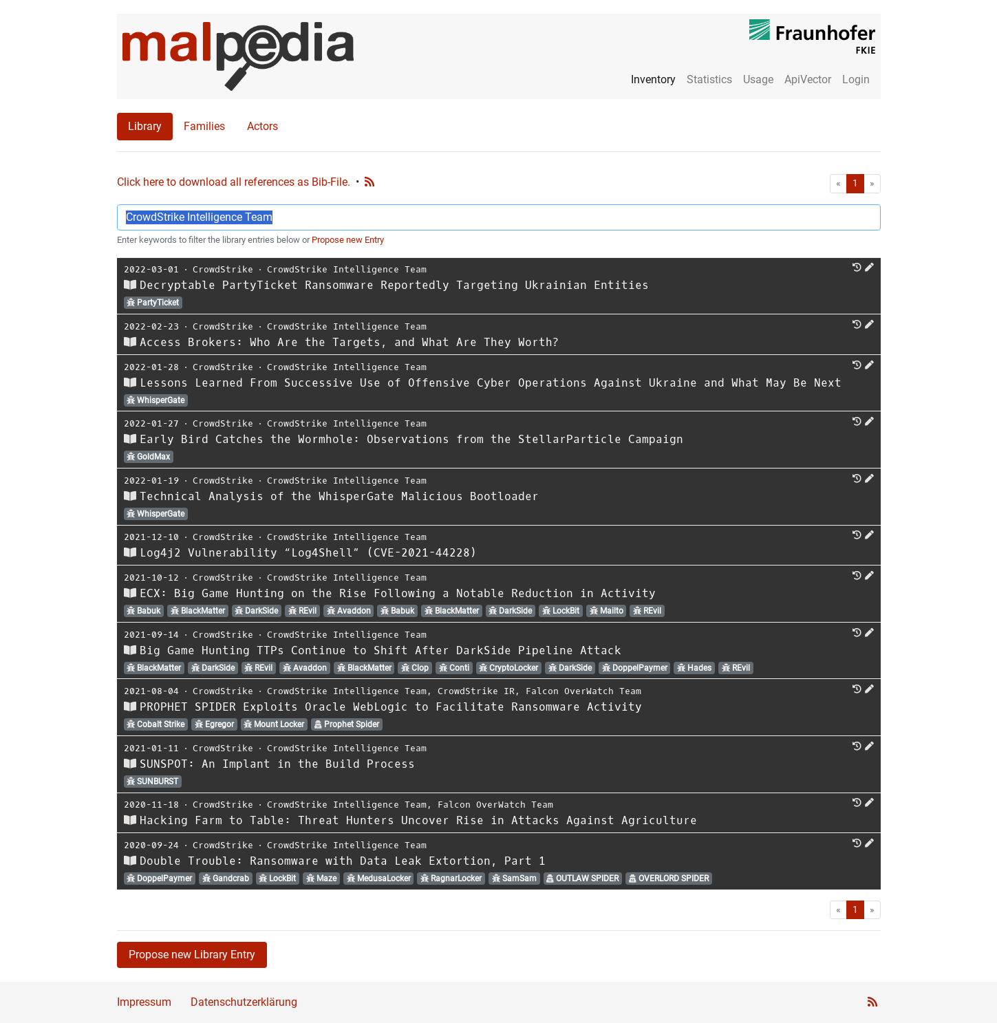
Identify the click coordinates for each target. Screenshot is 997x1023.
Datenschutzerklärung (244, 1002)
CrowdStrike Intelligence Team (347, 269)
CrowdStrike (223, 269)
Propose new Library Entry (192, 954)
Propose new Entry (348, 240)
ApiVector (807, 79)
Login (856, 79)
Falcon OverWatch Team (583, 691)
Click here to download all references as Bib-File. (233, 182)
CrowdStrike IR (476, 691)
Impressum (144, 1002)
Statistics (709, 79)
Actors (262, 126)
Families (204, 126)
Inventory (653, 79)
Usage (758, 79)
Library (145, 126)
